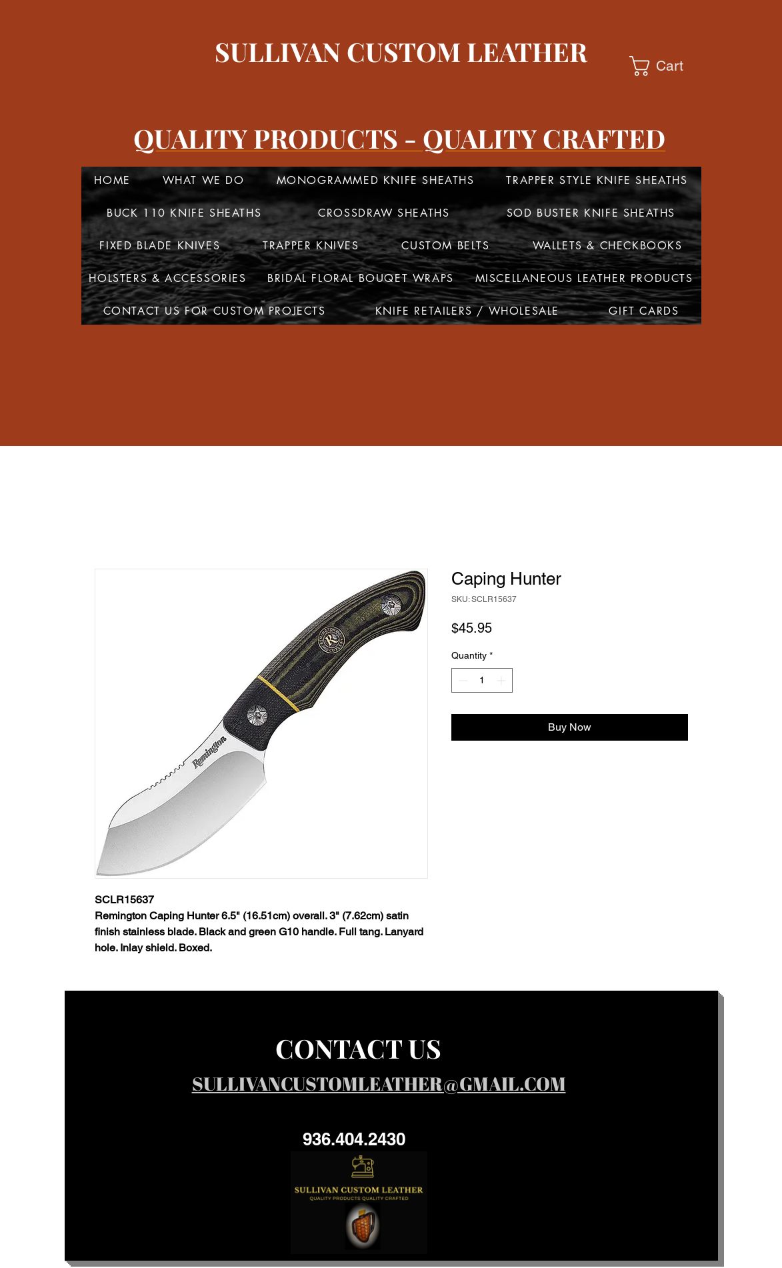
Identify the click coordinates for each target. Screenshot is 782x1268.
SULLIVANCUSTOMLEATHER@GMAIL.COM (379, 1083)
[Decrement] (461, 680)
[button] (668, 66)
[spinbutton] (482, 680)
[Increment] (502, 680)
